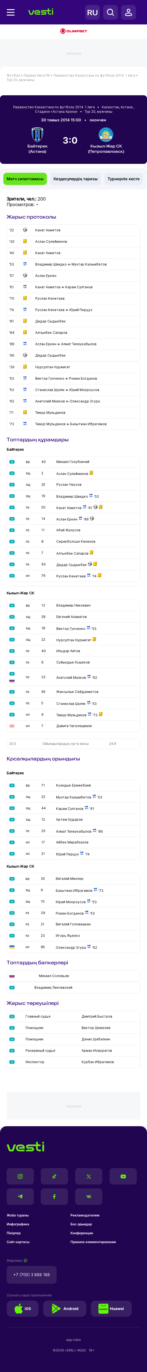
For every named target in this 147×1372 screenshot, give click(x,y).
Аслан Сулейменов (72, 474)
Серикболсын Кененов (75, 541)
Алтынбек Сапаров (72, 553)
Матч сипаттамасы (25, 178)
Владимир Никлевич (73, 605)
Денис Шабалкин (96, 1039)
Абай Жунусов (68, 530)
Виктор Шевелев (96, 1028)
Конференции (81, 1233)
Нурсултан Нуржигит (73, 640)
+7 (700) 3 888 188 (31, 1274)
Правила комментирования (93, 1242)
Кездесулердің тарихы (76, 178)
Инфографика (18, 1224)
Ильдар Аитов (68, 651)
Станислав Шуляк (71, 704)
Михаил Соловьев (54, 976)
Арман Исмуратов (97, 1050)
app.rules (73, 1340)
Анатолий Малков (71, 677)
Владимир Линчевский (53, 987)
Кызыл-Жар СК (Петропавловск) (106, 140)
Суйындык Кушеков (73, 662)
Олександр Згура (71, 947)
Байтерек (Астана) (37, 140)
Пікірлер (14, 1233)
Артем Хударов (69, 819)
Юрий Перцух (67, 854)
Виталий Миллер (69, 879)
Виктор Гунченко (70, 629)
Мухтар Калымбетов (73, 797)
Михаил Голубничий (72, 462)
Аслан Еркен (66, 519)
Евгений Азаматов (71, 617)
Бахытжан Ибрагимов (74, 890)
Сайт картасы (18, 1242)
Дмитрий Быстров (97, 1016)
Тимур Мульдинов (71, 715)
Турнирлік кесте (124, 178)
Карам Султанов (69, 809)
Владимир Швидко (72, 496)
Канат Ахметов (69, 508)
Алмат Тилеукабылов (74, 831)
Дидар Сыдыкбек (71, 565)
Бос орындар (81, 1224)
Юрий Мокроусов (71, 902)
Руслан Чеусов (69, 484)
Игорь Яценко (68, 935)
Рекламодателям (85, 1215)
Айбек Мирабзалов (72, 842)
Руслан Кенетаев (71, 576)
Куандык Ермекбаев (73, 785)
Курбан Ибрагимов (98, 1062)
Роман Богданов (70, 913)
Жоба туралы (18, 1215)
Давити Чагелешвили (74, 726)
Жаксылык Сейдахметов (77, 692)
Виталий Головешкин (73, 924)
